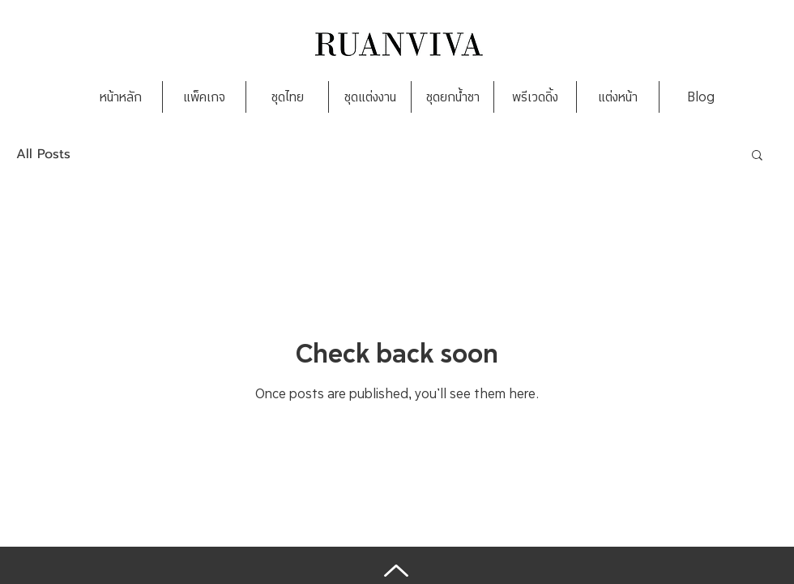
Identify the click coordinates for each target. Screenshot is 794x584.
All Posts (43, 154)
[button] (757, 156)
